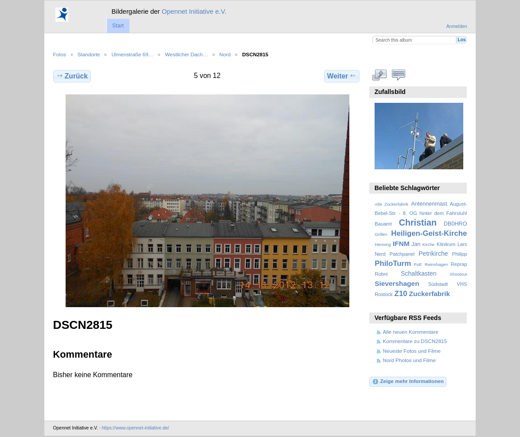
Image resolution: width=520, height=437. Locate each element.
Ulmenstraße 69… (132, 54)
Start (118, 26)
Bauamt (383, 223)
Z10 (401, 293)
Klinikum (446, 244)
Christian (418, 222)
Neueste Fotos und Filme (412, 351)
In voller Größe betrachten (379, 75)
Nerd (380, 254)
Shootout (458, 274)
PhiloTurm (393, 263)
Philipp (459, 254)
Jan (415, 244)
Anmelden (456, 26)
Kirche (428, 244)
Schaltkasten (418, 273)
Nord (225, 54)
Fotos (59, 54)
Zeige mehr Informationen (408, 381)
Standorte (89, 54)
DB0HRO (455, 224)
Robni (381, 274)
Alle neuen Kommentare (410, 332)
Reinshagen (436, 264)
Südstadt (438, 284)
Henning (383, 244)
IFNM (401, 243)
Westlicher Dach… (186, 54)
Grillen (381, 234)
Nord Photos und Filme (409, 360)
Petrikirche (433, 253)
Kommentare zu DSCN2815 (415, 341)
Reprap (459, 264)
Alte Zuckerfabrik (391, 204)
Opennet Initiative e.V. (194, 11)
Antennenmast (429, 204)
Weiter (342, 76)
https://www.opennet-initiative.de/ (135, 427)
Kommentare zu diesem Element (398, 75)
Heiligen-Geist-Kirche (429, 233)
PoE (418, 264)
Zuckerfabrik (429, 293)
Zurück (72, 76)
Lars (462, 244)
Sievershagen (397, 283)
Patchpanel (402, 254)
